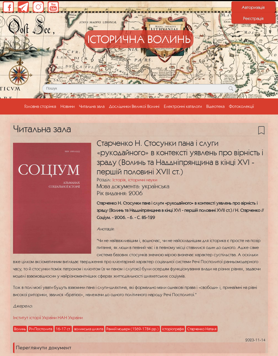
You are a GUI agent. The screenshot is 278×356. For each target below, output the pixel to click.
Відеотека (215, 106)
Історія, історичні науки (135, 179)
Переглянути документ (43, 347)
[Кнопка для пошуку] (231, 88)
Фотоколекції (241, 106)
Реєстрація (253, 18)
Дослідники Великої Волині (134, 106)
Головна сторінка (41, 106)
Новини (67, 106)
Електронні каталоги (183, 106)
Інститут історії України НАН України (48, 317)
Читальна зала (91, 106)
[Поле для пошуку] (139, 88)
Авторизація (253, 7)
